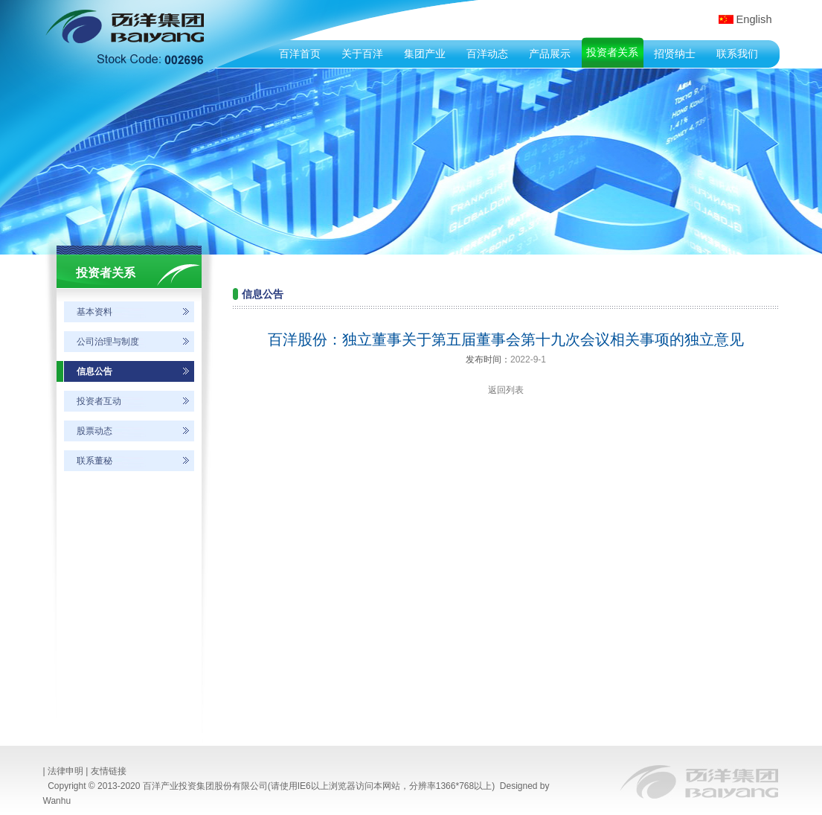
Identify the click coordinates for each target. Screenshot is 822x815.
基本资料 (94, 312)
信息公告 (94, 371)
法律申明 (65, 771)
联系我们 (737, 54)
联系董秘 (94, 461)
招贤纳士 (675, 54)
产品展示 (550, 54)
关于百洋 (362, 54)
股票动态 (94, 431)
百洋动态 (487, 54)
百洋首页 (300, 54)
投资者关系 (612, 52)
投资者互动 (99, 401)
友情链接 (108, 771)
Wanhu (57, 801)
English (754, 19)
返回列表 (506, 390)
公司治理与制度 (108, 341)
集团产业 (425, 54)
